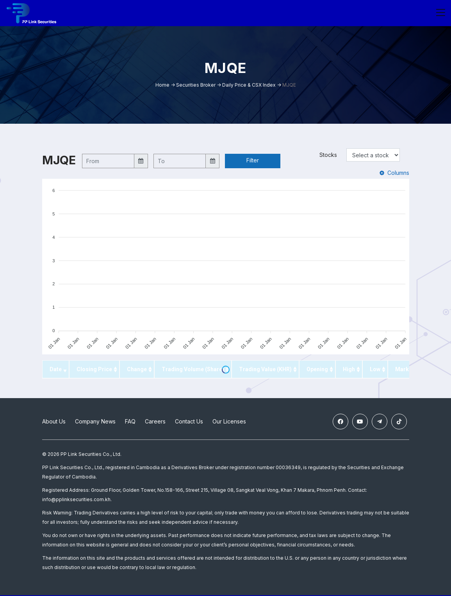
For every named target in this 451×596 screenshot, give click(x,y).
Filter (252, 161)
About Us (54, 422)
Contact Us (189, 422)
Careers (155, 422)
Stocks (328, 155)
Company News (95, 422)
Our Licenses (229, 422)
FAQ (130, 422)
